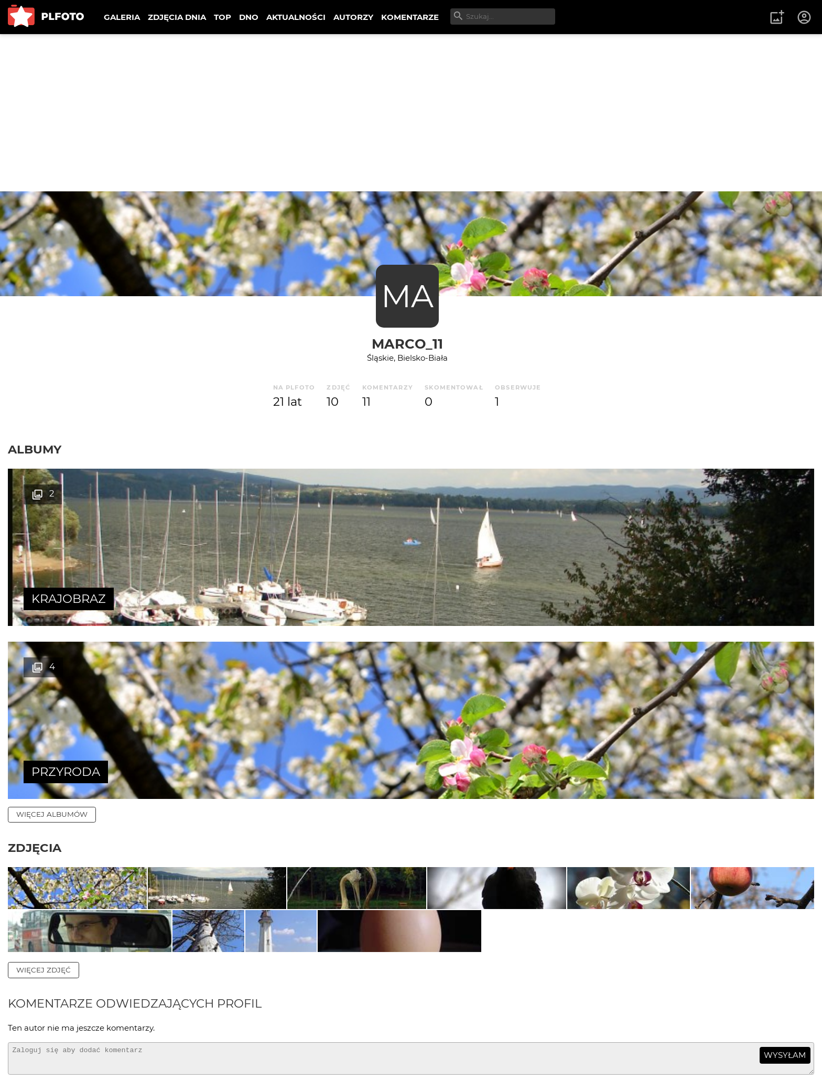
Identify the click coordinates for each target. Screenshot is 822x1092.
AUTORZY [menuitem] (353, 17)
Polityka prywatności (115, 1068)
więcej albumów (52, 641)
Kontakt (246, 1050)
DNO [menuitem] (248, 17)
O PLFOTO (37, 1050)
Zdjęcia (34, 674)
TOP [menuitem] (222, 17)
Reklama (196, 1050)
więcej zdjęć (43, 870)
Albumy (34, 449)
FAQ (153, 1050)
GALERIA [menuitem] (122, 17)
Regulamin (37, 1068)
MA (407, 296)
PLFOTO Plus (101, 1050)
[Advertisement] (411, 112)
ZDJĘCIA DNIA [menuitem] (177, 17)
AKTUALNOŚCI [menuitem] (296, 17)
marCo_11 (407, 344)
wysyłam (785, 955)
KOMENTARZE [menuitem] (410, 17)
